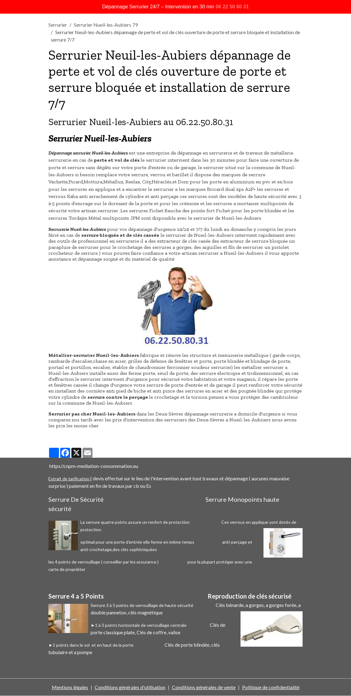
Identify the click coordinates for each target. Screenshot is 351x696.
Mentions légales (70, 687)
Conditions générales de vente (204, 687)
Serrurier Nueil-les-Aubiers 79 (106, 25)
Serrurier (57, 25)
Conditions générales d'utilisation (130, 687)
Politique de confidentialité (270, 687)
